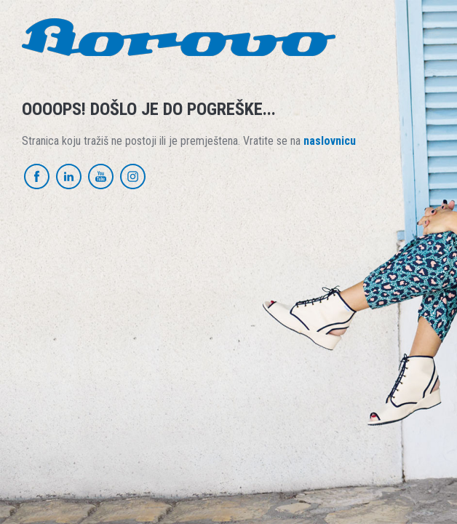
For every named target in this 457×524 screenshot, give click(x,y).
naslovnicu (329, 141)
